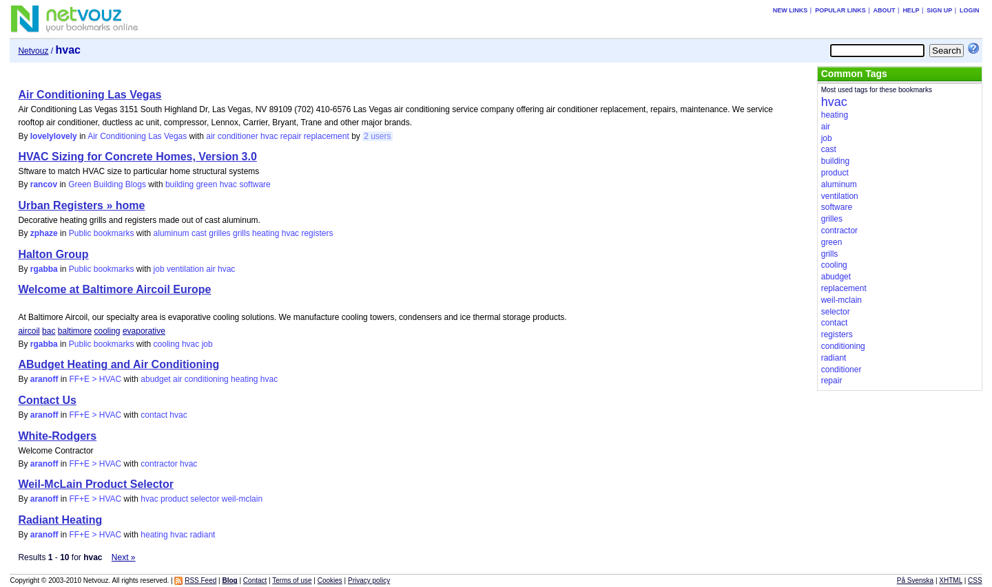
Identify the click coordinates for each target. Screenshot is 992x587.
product (174, 499)
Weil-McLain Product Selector (96, 484)
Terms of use (291, 580)
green (207, 184)
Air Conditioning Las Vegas (89, 94)
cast (199, 233)
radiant (203, 535)
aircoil (28, 331)
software (254, 184)
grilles (219, 233)
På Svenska (915, 580)
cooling (107, 331)
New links (790, 10)
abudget (155, 379)
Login (970, 10)
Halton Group (53, 254)
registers (317, 233)
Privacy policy (369, 580)
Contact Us (47, 400)
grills (241, 233)
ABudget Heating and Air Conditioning (118, 364)
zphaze (44, 233)
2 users (377, 136)
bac (48, 331)
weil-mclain (242, 499)
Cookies (330, 580)
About (885, 10)
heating (265, 233)
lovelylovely (53, 136)
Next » (124, 557)
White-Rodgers (57, 436)
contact (154, 415)
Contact (255, 580)
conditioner (238, 136)
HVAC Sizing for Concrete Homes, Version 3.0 (137, 156)
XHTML (950, 580)
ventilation (185, 269)
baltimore (75, 331)
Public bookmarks (101, 233)
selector (204, 499)
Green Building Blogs (107, 184)
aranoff (44, 379)
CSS (975, 580)
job (159, 269)
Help (910, 10)
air (210, 136)
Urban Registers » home (81, 205)
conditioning (207, 379)
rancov (43, 184)
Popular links (840, 10)
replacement (326, 136)
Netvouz (33, 51)
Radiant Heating (60, 520)
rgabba (44, 269)
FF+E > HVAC (95, 379)
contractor (159, 464)
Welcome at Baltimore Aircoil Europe (114, 289)
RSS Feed (200, 580)
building (179, 184)
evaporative (144, 331)
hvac (269, 136)
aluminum (171, 233)
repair (291, 136)
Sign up (939, 10)
